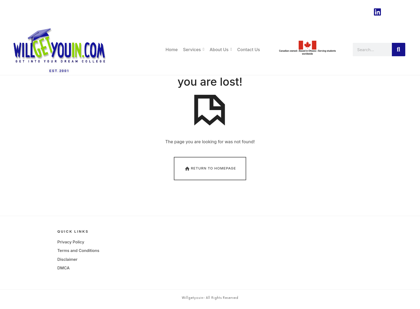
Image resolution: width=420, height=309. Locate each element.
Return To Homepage (210, 171)
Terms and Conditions (78, 252)
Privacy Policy (70, 244)
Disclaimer (67, 261)
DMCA (63, 270)
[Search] (398, 49)
